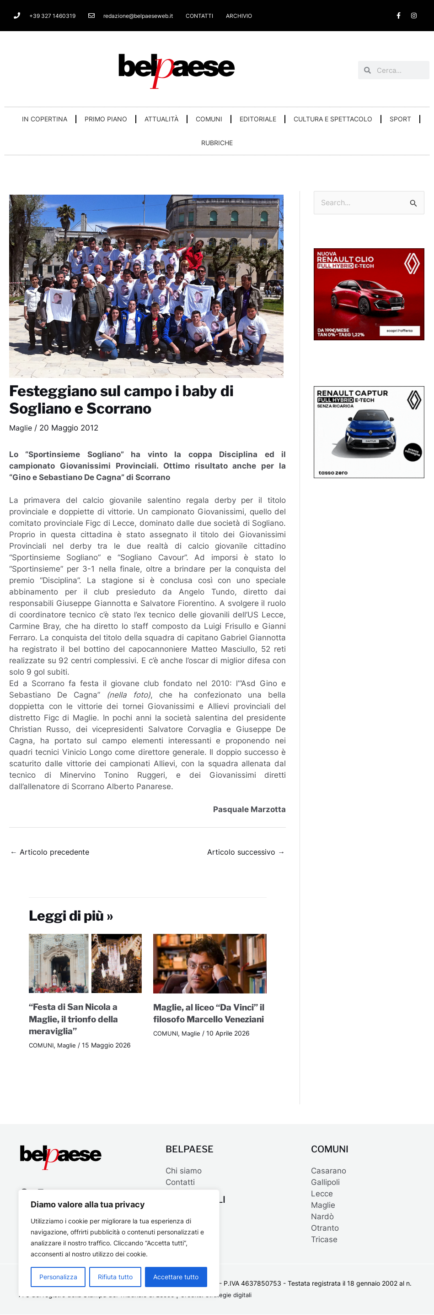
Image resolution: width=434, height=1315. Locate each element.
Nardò (322, 1217)
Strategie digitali (229, 1295)
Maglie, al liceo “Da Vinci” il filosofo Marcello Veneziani (209, 1020)
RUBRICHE (217, 143)
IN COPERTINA (44, 119)
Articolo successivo (244, 852)
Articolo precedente (51, 852)
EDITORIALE (258, 119)
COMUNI (209, 119)
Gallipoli (325, 1182)
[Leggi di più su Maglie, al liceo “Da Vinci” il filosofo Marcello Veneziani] (210, 964)
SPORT (400, 119)
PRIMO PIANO (106, 119)
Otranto (325, 1228)
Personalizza (58, 1277)
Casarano (328, 1171)
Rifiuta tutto (115, 1277)
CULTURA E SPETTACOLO (333, 119)
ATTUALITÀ (161, 119)
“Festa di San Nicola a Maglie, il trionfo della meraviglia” (76, 1020)
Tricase (324, 1239)
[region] (119, 1243)
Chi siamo (184, 1171)
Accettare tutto (175, 1277)
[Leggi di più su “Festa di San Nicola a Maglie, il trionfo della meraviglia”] (85, 964)
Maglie (21, 427)
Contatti (180, 1182)
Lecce (322, 1194)
